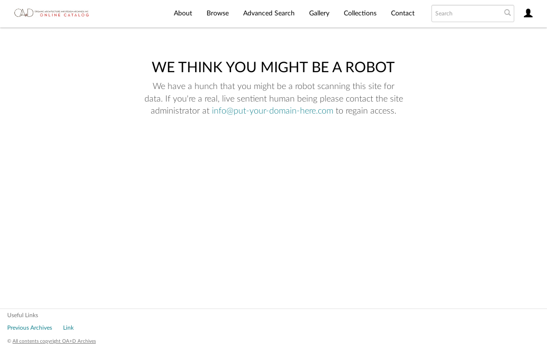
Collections (360, 13)
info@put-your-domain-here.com (272, 111)
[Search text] (465, 13)
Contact (403, 13)
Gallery (319, 13)
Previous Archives (29, 328)
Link (68, 328)
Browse (218, 13)
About (183, 13)
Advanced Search (269, 13)
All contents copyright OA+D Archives (54, 341)
